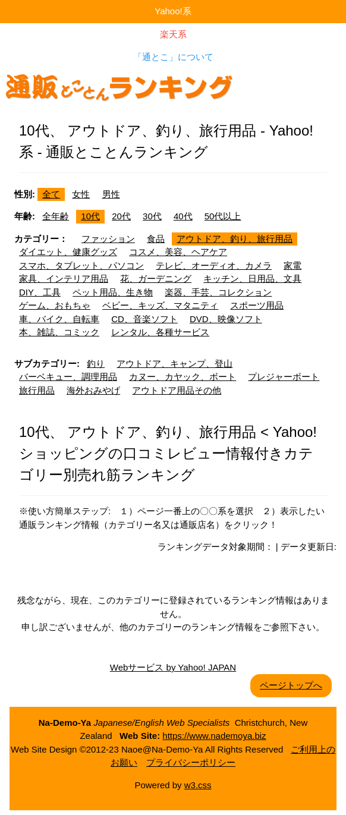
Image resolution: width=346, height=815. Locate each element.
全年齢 (55, 216)
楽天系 (173, 34)
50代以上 (223, 216)
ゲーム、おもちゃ (54, 305)
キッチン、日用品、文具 (252, 278)
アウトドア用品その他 (176, 390)
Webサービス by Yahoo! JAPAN (173, 667)
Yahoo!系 (173, 11)
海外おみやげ (93, 390)
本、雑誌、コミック (59, 332)
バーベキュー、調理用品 (68, 377)
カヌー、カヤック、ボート (182, 377)
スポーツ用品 (257, 305)
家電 (292, 265)
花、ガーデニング (155, 278)
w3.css (198, 785)
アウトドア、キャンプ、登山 (174, 363)
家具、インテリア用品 (63, 278)
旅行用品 (37, 390)
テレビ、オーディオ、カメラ (214, 265)
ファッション (108, 239)
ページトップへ (291, 685)
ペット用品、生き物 (113, 292)
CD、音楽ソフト (144, 319)
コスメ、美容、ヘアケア (178, 252)
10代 (90, 216)
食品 (156, 239)
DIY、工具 (40, 292)
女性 (81, 194)
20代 (121, 216)
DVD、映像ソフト (226, 319)
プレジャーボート (283, 377)
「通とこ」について (173, 57)
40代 (183, 216)
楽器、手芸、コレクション (218, 292)
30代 (152, 216)
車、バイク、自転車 (59, 319)
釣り (96, 363)
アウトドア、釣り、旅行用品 (234, 239)
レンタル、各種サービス (160, 332)
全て (51, 194)
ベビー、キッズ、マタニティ (160, 305)
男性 (111, 194)
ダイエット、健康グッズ (68, 252)
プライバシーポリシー (190, 762)
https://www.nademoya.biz (214, 736)
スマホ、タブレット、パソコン (81, 265)
